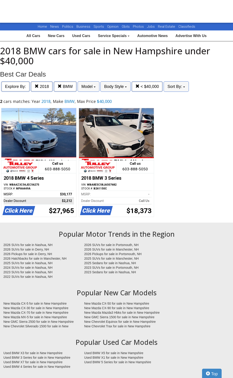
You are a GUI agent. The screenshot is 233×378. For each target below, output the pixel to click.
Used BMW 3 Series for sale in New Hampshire (36, 357)
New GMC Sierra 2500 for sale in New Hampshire (38, 321)
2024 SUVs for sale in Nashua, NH (28, 267)
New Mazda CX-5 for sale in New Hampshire (35, 303)
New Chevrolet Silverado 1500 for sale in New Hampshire (35, 326)
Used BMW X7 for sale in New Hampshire (33, 362)
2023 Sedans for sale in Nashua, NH (110, 272)
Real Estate (167, 27)
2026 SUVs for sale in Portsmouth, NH (111, 245)
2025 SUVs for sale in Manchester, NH (111, 258)
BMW (65, 86)
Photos (139, 27)
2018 (42, 86)
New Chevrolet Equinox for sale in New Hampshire (120, 321)
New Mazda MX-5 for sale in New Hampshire (35, 317)
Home (42, 27)
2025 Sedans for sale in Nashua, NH (110, 263)
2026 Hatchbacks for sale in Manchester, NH (34, 258)
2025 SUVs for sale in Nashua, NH (28, 263)
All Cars (33, 36)
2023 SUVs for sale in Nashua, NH (28, 272)
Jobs (151, 27)
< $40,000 (147, 86)
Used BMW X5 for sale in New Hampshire (113, 353)
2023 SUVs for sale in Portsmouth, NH (111, 267)
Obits (126, 27)
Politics (67, 27)
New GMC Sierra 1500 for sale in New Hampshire (119, 317)
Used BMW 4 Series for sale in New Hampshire (36, 366)
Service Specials (113, 36)
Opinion (113, 27)
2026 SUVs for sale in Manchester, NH (111, 249)
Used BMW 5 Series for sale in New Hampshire (117, 362)
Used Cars (81, 36)
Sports (99, 27)
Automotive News (152, 36)
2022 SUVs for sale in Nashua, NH (28, 277)
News (54, 27)
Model (88, 86)
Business (83, 27)
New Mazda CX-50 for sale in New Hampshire (116, 303)
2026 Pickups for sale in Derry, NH (27, 254)
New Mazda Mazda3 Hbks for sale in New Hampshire (122, 312)
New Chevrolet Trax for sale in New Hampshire (117, 326)
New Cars (56, 36)
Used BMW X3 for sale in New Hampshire (33, 353)
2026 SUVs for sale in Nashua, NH (28, 245)
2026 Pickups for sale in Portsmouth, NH (113, 254)
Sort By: (176, 86)
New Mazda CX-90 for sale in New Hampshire (116, 308)
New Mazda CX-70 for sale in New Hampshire (35, 312)
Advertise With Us (191, 36)
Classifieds (186, 27)
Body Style (115, 86)
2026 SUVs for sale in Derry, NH (26, 249)
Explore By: (15, 86)
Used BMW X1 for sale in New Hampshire (113, 357)
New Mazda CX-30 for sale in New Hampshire (35, 308)
